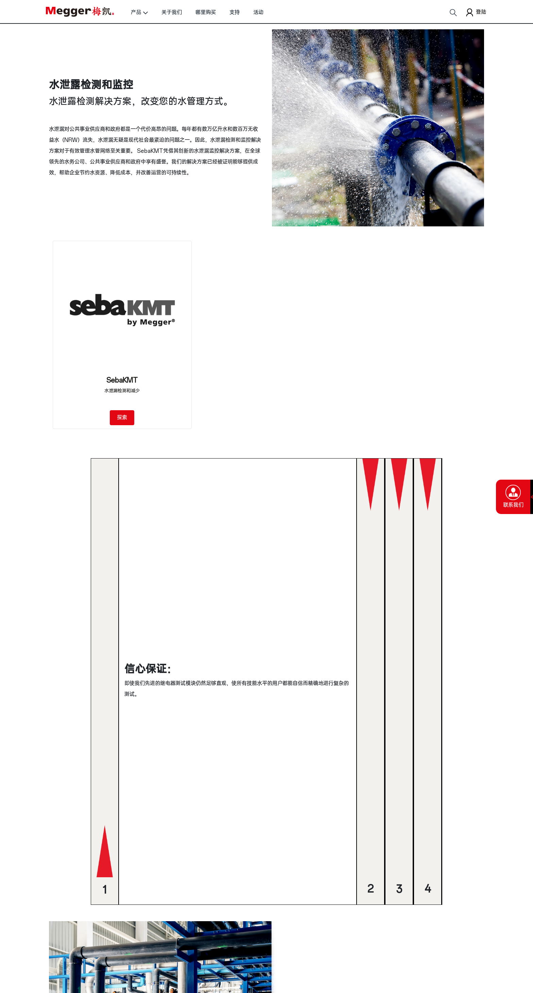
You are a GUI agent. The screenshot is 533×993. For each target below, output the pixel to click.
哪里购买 (205, 12)
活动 (258, 12)
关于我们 (171, 12)
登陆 (475, 12)
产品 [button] (136, 12)
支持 (234, 12)
